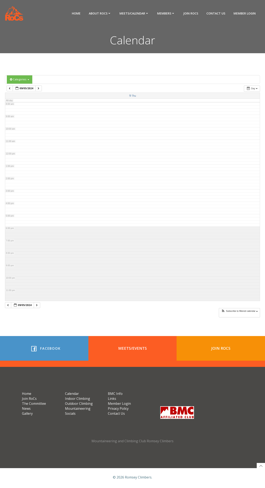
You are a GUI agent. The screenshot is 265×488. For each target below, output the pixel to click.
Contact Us (216, 13)
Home (76, 13)
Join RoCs (190, 13)
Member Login (245, 13)
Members (166, 13)
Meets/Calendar (134, 13)
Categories (19, 79)
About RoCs (100, 13)
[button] (239, 311)
